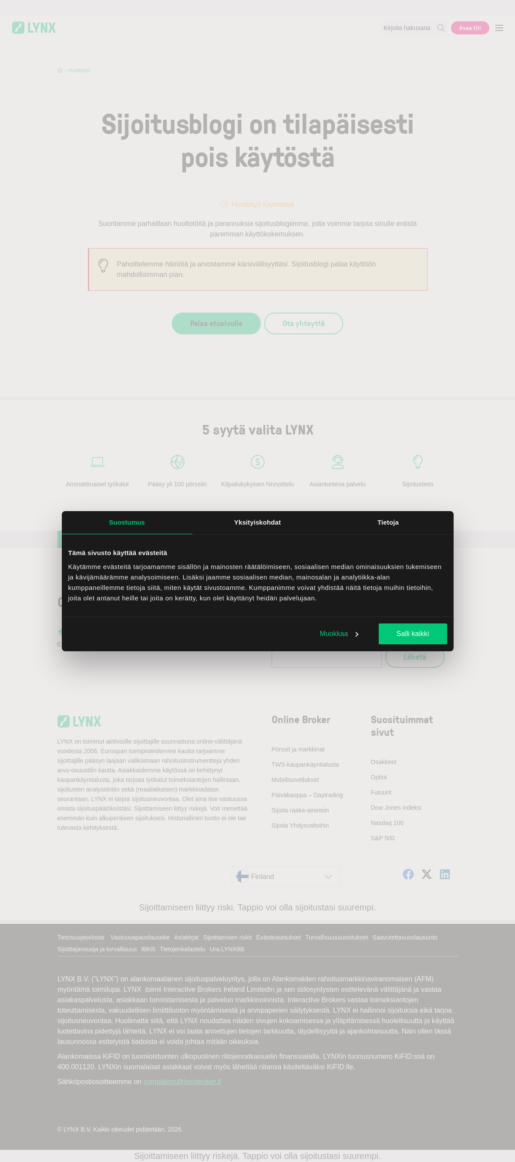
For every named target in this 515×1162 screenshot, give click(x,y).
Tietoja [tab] (388, 522)
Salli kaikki (413, 633)
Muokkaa (339, 633)
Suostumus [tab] (127, 522)
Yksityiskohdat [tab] (257, 522)
